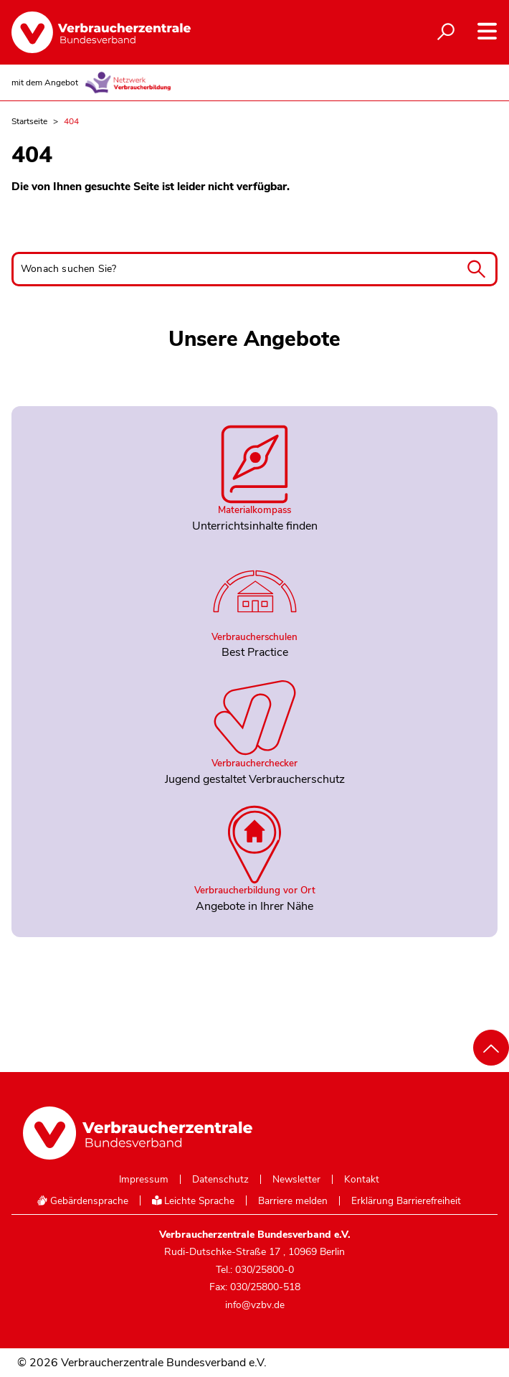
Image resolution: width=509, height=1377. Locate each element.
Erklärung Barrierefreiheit (406, 1201)
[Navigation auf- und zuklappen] (487, 31)
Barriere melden (293, 1201)
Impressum (143, 1180)
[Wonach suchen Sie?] (254, 269)
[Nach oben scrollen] (491, 1048)
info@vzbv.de (255, 1305)
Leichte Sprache (193, 1200)
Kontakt (361, 1180)
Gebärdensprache (82, 1200)
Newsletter (296, 1180)
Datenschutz (220, 1180)
